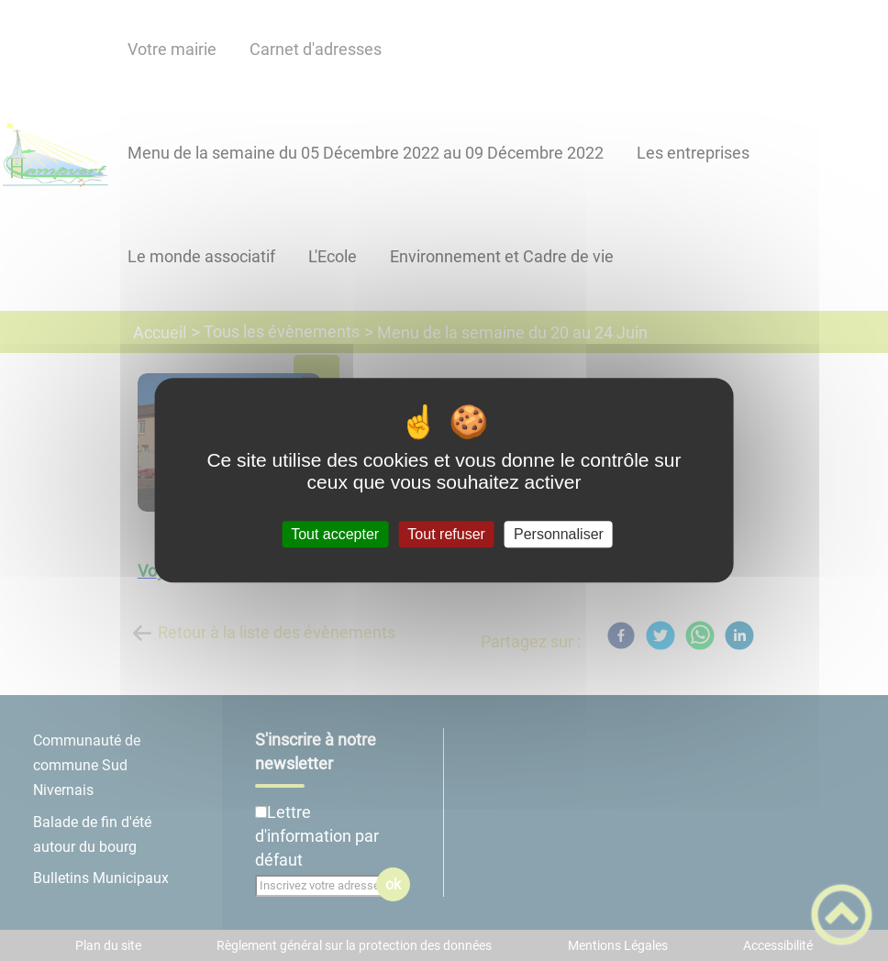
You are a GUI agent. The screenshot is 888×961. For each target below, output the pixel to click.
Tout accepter (335, 534)
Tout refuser (445, 534)
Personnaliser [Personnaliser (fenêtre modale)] (559, 534)
